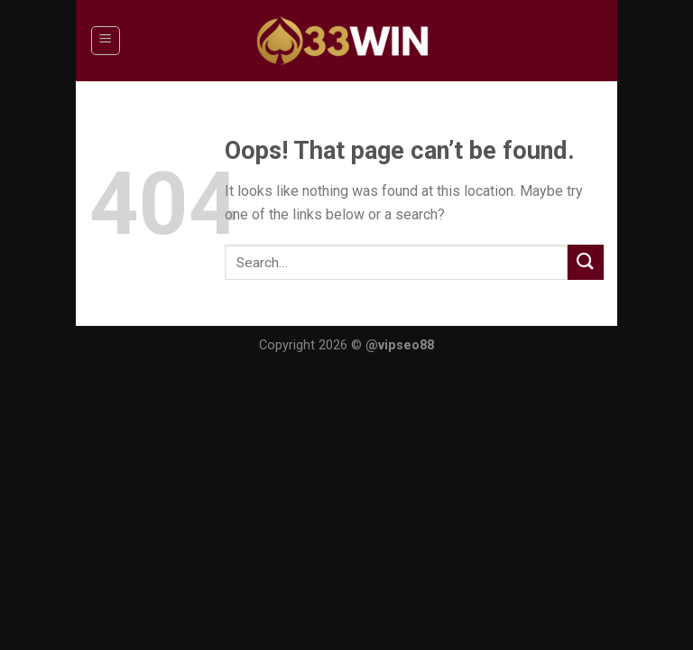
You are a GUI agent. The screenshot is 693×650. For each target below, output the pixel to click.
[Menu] (106, 40)
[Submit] (586, 262)
